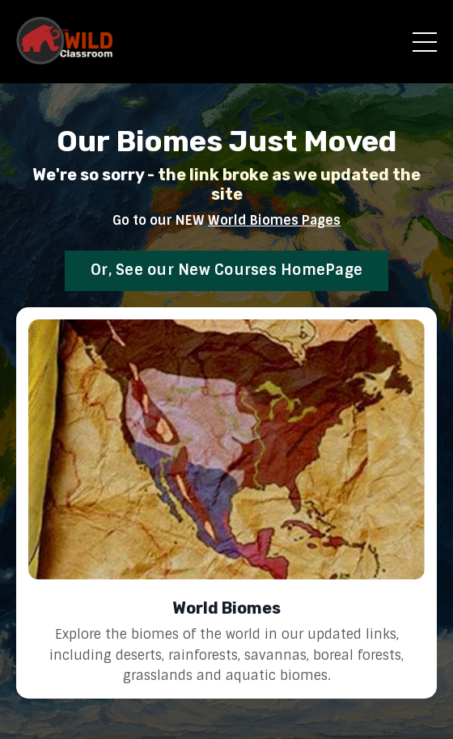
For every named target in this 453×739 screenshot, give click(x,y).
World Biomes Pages (274, 220)
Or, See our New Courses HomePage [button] (226, 270)
